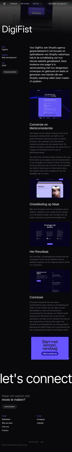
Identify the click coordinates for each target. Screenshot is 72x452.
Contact (5, 430)
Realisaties (6, 419)
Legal (41, 442)
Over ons (5, 427)
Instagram (41, 419)
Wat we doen (7, 423)
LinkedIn (40, 423)
